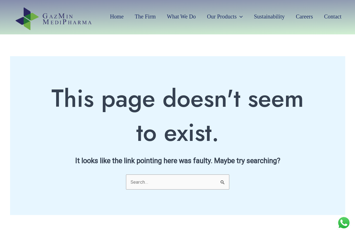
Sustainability (269, 16)
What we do (181, 16)
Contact (332, 16)
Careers (304, 16)
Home (117, 16)
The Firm (145, 16)
